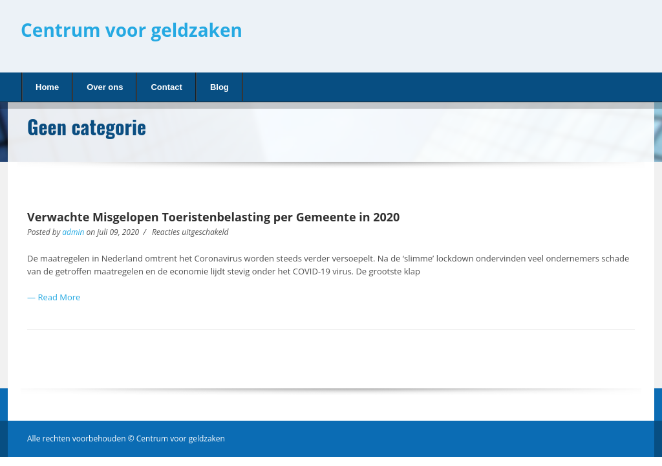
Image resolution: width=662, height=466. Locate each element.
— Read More (53, 297)
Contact (166, 87)
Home (44, 86)
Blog (216, 86)
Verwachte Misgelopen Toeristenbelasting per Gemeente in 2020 (213, 217)
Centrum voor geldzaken (131, 29)
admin (73, 232)
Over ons (105, 87)
